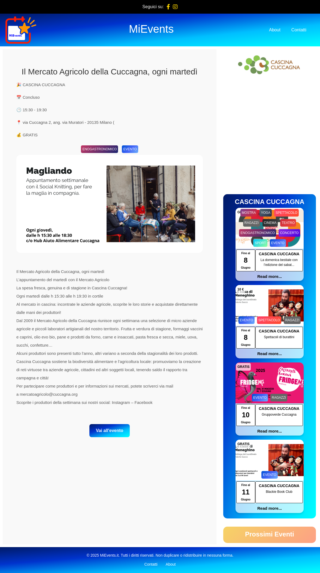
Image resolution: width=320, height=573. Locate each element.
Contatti (298, 30)
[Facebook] (168, 7)
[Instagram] (175, 7)
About (274, 30)
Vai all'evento (109, 430)
